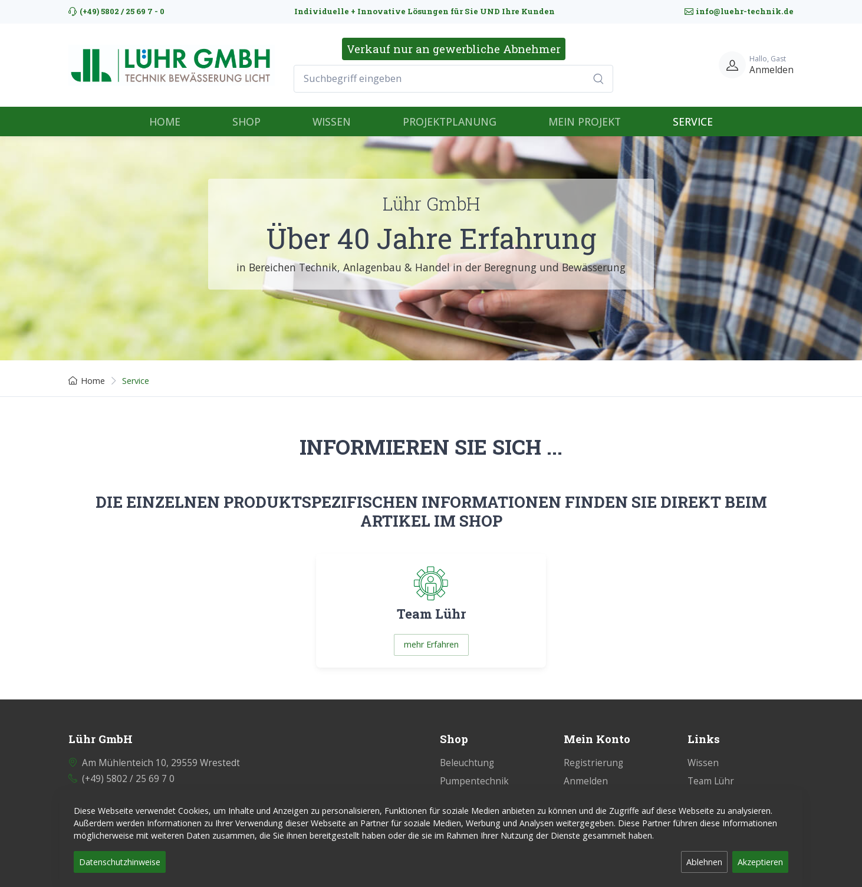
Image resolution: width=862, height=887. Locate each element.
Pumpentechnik (474, 781)
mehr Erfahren (431, 644)
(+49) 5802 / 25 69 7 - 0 (116, 11)
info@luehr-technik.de (739, 11)
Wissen (703, 763)
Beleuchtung (467, 763)
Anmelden (586, 781)
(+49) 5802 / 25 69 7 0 (128, 779)
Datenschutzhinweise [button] (119, 862)
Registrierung (593, 763)
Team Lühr (710, 781)
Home (86, 380)
